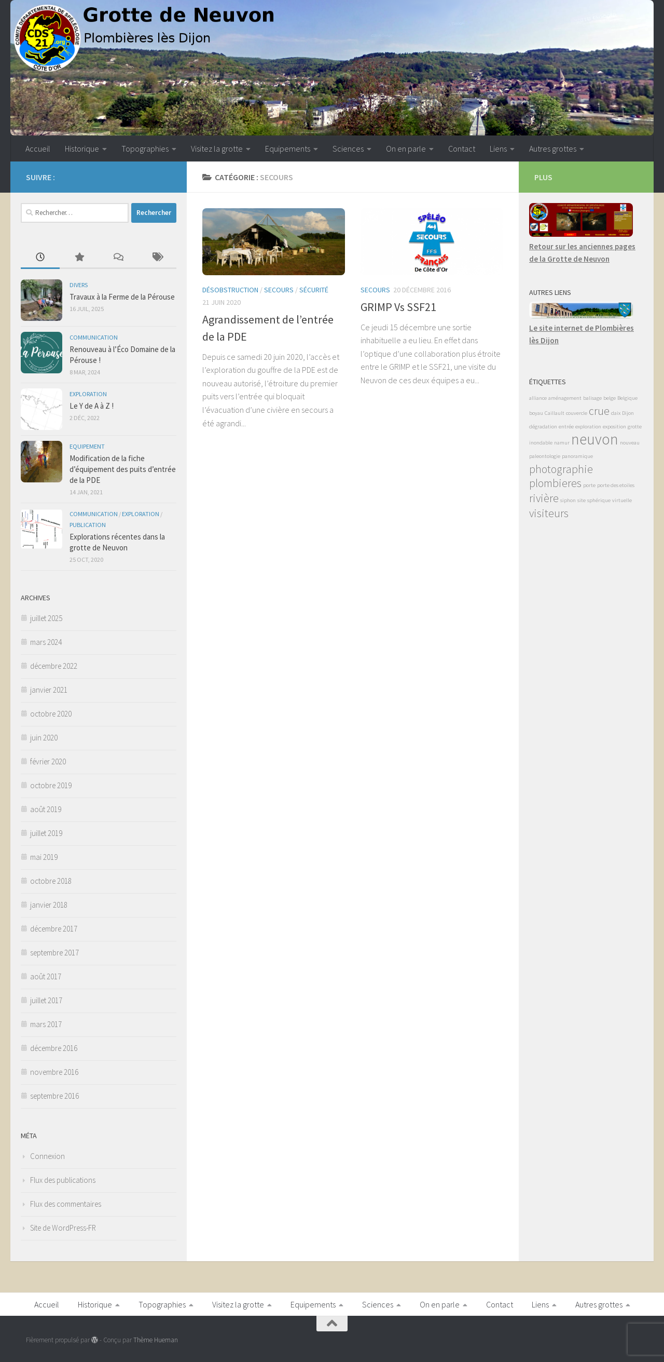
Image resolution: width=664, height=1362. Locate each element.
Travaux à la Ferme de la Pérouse (122, 297)
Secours (279, 289)
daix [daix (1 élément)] (615, 413)
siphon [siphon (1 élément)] (568, 500)
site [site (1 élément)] (581, 500)
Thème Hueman (155, 1340)
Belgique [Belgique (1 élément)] (627, 398)
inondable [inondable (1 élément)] (540, 442)
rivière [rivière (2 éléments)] (544, 498)
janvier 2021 (48, 690)
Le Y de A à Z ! (92, 406)
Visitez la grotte (217, 148)
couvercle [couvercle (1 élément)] (576, 413)
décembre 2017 (53, 929)
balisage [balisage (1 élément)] (592, 398)
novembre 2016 (54, 1072)
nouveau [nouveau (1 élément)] (630, 442)
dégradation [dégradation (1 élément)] (543, 426)
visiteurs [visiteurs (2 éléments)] (549, 513)
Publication (88, 525)
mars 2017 (46, 1024)
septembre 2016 (54, 1096)
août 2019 (45, 809)
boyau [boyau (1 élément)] (536, 413)
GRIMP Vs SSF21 (398, 307)
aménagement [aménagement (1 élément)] (565, 398)
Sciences (348, 148)
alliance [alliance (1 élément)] (538, 398)
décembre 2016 (53, 1048)
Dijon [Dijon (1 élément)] (628, 413)
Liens (498, 148)
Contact (461, 148)
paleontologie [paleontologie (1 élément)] (544, 456)
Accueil (37, 148)
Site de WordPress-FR (63, 1228)
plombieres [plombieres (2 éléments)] (555, 483)
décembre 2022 (53, 666)
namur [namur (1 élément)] (562, 442)
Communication (94, 337)
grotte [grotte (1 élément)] (635, 426)
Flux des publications (62, 1180)
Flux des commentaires (65, 1204)
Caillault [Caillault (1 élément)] (554, 413)
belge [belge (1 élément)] (609, 398)
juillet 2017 (46, 1000)
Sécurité (313, 289)
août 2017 (45, 976)
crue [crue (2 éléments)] (599, 410)
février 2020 (48, 761)
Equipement (87, 446)
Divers (79, 285)
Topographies (145, 148)
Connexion (47, 1156)
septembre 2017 (54, 953)
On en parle (406, 148)
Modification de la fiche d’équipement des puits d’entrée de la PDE (123, 469)
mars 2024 (46, 642)
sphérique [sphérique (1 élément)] (599, 500)
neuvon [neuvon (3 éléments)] (594, 439)
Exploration (88, 394)
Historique (82, 148)
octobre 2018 (51, 881)
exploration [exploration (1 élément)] (588, 426)
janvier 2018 (48, 905)
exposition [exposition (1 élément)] (614, 426)
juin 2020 (44, 738)
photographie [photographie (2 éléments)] (561, 469)
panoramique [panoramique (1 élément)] (577, 456)
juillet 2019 (46, 833)
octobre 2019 (51, 785)
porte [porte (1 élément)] (589, 485)
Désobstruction (230, 289)
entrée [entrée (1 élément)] (566, 426)
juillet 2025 (46, 618)
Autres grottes (552, 148)
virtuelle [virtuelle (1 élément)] (622, 500)
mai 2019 (44, 857)
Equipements (287, 148)
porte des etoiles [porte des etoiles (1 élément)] (615, 485)
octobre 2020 (51, 714)
